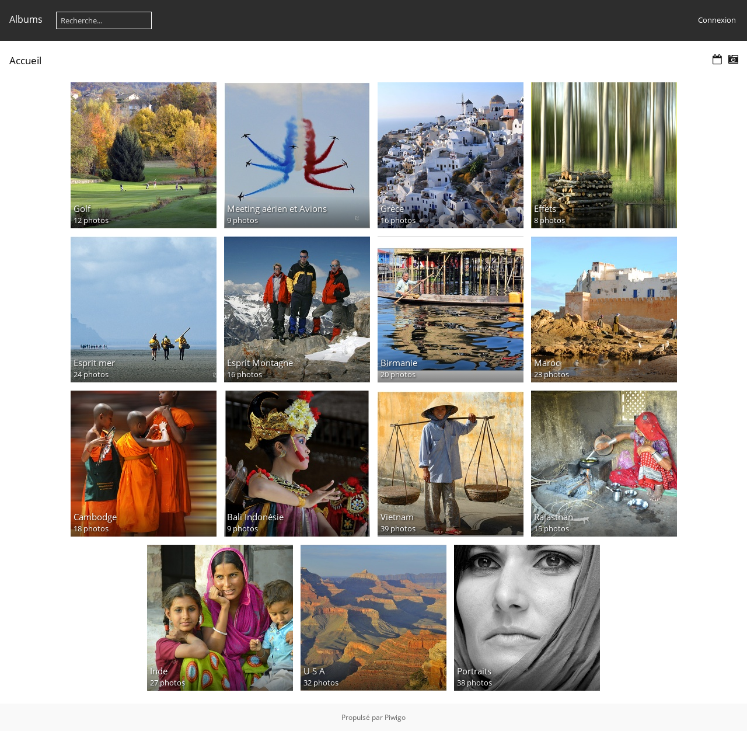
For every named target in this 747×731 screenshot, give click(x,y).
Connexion (717, 20)
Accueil (25, 60)
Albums (26, 19)
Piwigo (395, 717)
